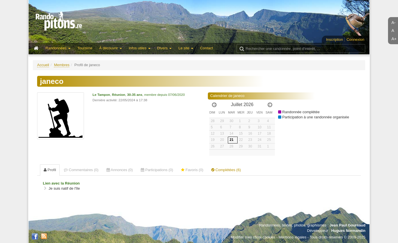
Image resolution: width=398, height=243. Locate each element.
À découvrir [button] (110, 48)
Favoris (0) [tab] (192, 170)
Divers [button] (164, 48)
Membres (61, 65)
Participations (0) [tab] (157, 170)
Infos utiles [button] (139, 48)
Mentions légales (293, 237)
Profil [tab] (50, 170)
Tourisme (85, 48)
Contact (206, 48)
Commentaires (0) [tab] (81, 170)
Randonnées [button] (57, 48)
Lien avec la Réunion (61, 183)
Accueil (43, 65)
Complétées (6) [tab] (226, 170)
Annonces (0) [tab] (119, 170)
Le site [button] (185, 48)
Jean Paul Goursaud (347, 225)
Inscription (334, 39)
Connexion (355, 39)
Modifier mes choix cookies (253, 237)
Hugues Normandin (348, 230)
